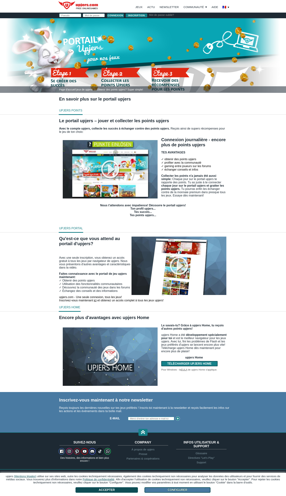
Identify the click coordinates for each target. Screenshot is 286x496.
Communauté (193, 7)
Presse (143, 454)
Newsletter (169, 7)
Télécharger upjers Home (189, 363)
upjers (78, 5)
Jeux (138, 7)
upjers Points (70, 110)
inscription (136, 15)
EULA (184, 369)
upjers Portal (71, 228)
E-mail (115, 418)
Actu (151, 7)
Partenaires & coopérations (143, 458)
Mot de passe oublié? (161, 14)
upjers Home (69, 307)
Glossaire (201, 453)
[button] (143, 432)
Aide (215, 7)
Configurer (177, 489)
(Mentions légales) (25, 476)
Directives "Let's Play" (201, 457)
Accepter (107, 489)
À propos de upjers (143, 449)
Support (201, 462)
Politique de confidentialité (98, 479)
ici (95, 300)
